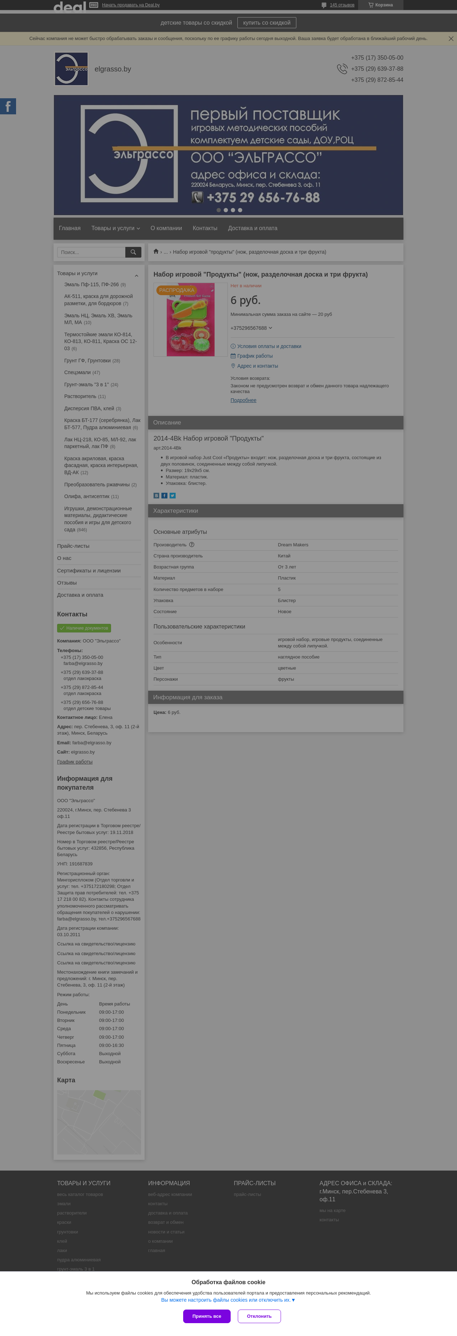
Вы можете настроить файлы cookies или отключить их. (226, 1300)
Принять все (206, 1316)
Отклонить (259, 1316)
